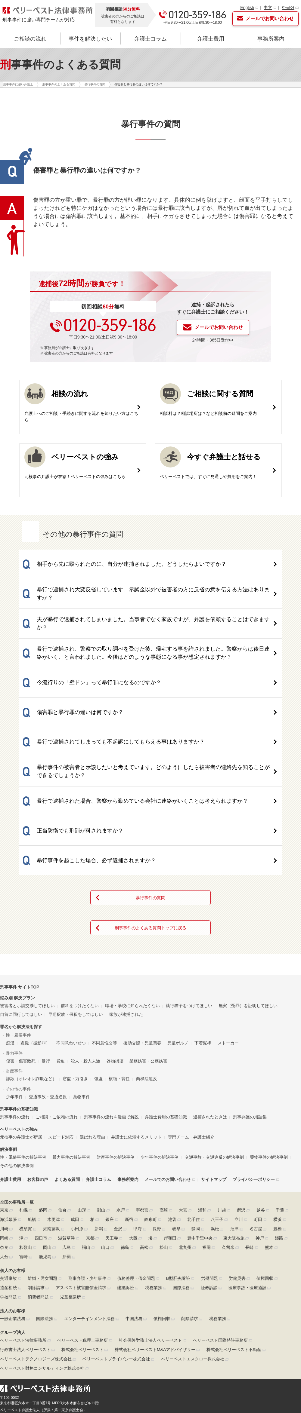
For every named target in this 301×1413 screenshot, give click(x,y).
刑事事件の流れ (14, 1027)
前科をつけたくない (80, 916)
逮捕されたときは (210, 1027)
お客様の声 (37, 1090)
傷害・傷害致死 (21, 971)
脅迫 (60, 971)
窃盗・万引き (75, 989)
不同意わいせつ (71, 954)
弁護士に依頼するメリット (136, 1047)
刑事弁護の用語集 (250, 1027)
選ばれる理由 (92, 1047)
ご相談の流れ (30, 39)
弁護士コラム (150, 39)
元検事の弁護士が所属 (21, 1047)
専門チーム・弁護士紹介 (191, 1047)
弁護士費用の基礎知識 (166, 1027)
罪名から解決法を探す (21, 937)
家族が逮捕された (126, 925)
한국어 (288, 7)
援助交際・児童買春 (142, 954)
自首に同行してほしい (21, 925)
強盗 (98, 989)
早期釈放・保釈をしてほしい (75, 925)
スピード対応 (60, 1047)
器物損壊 (115, 971)
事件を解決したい (90, 39)
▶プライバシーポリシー (20, 1340)
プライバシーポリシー (254, 1090)
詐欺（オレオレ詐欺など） (31, 989)
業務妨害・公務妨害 (148, 971)
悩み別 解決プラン (17, 908)
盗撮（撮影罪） (35, 954)
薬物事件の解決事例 (269, 1067)
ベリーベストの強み (19, 1040)
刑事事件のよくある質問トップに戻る (150, 838)
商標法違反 (146, 989)
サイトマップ (213, 1090)
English (247, 7)
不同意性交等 (104, 954)
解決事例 (8, 1060)
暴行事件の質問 (150, 808)
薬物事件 (81, 1007)
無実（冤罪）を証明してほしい (248, 916)
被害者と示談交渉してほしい (27, 916)
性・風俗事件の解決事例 (23, 1067)
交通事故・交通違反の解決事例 (214, 1067)
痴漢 (10, 954)
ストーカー (228, 954)
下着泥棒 (202, 954)
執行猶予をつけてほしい (189, 916)
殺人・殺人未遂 (85, 971)
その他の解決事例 (17, 1076)
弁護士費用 (210, 39)
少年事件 (14, 1007)
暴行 (46, 971)
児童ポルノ (177, 954)
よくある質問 (67, 1090)
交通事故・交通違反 (48, 1007)
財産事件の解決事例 (116, 1067)
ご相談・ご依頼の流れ (57, 1027)
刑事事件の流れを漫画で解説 (111, 1027)
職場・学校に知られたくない (132, 916)
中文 (268, 7)
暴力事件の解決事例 (71, 1067)
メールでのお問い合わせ (167, 1090)
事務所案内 (270, 39)
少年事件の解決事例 (159, 1067)
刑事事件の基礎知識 (19, 1019)
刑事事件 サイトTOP (19, 898)
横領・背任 (119, 989)
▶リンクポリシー (57, 1340)
